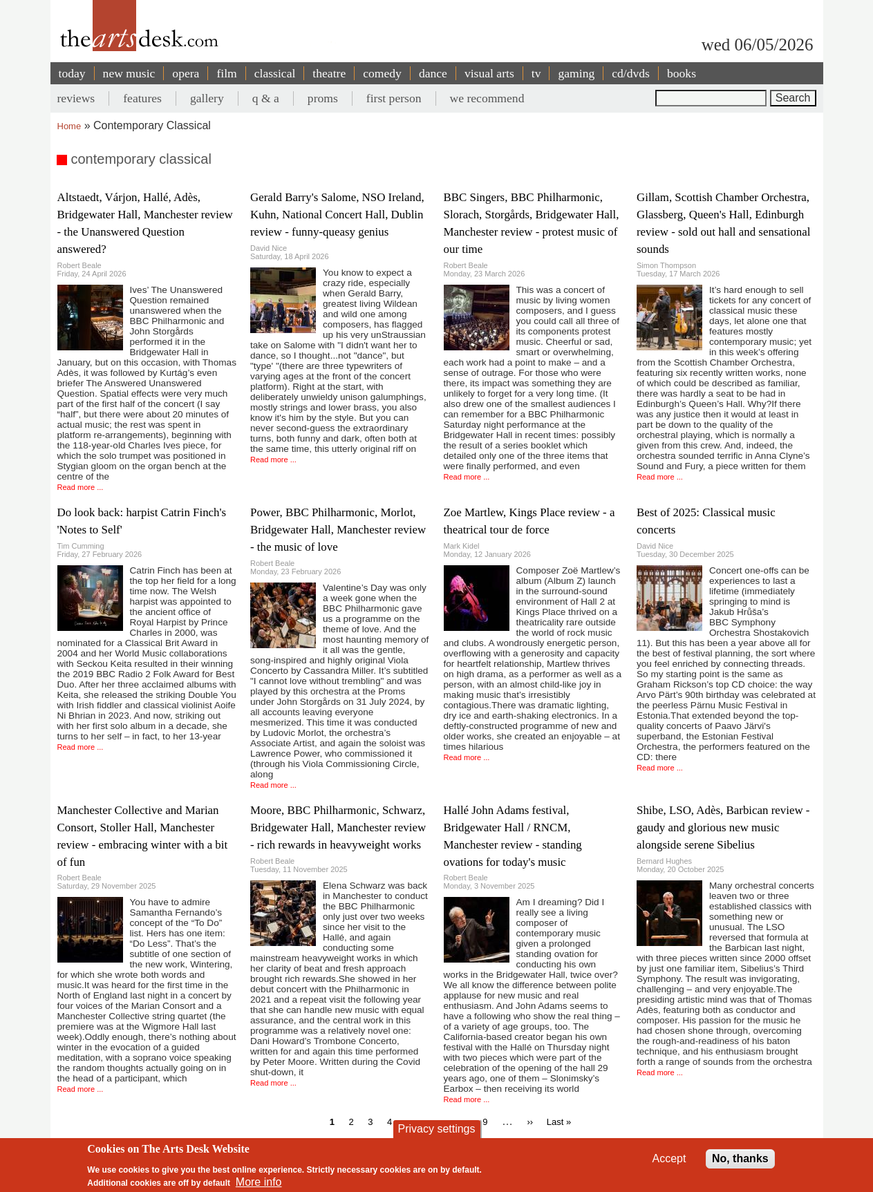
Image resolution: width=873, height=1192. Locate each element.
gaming (576, 73)
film (226, 73)
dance (433, 73)
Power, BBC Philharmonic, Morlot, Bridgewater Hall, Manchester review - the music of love (338, 530)
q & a (265, 98)
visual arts (489, 73)
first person (394, 98)
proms (323, 98)
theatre (329, 73)
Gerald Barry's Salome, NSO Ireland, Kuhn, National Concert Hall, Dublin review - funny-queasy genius (337, 214)
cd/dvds (631, 73)
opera (185, 73)
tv (536, 73)
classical (275, 73)
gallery (207, 98)
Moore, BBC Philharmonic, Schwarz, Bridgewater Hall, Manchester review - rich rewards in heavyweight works (338, 827)
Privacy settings (436, 1134)
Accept (669, 1164)
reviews (76, 98)
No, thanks (740, 1164)
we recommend (487, 98)
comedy (382, 73)
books (681, 73)
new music (129, 73)
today (72, 73)
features (142, 98)
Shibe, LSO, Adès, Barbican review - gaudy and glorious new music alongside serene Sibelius (723, 827)
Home (69, 126)
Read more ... (80, 487)
